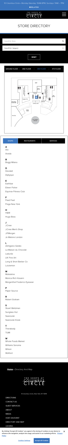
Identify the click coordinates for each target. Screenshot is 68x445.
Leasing (9, 426)
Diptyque (9, 175)
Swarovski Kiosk (12, 320)
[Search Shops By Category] (34, 48)
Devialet (9, 171)
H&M (7, 213)
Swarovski (10, 316)
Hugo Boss (10, 217)
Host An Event (12, 418)
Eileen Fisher (11, 187)
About (9, 409)
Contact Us (11, 401)
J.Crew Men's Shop (14, 229)
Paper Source (11, 291)
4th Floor (56, 69)
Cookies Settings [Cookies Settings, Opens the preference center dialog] (24, 440)
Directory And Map (15, 422)
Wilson (8, 349)
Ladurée (9, 254)
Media (8, 413)
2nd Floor (26, 69)
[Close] (64, 431)
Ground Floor (12, 69)
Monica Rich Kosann (14, 278)
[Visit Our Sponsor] (33, 7)
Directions (11, 397)
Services (53, 141)
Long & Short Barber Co (16, 262)
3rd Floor (41, 69)
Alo (6, 150)
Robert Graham (12, 299)
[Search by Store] (34, 41)
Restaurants (29, 141)
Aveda (8, 154)
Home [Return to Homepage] (10, 369)
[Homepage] (34, 14)
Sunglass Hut (11, 312)
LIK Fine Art (10, 258)
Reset (34, 57)
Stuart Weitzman (12, 308)
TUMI (7, 333)
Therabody (10, 329)
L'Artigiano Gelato (13, 246)
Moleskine (10, 274)
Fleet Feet (10, 200)
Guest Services (13, 405)
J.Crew (8, 225)
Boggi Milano (11, 162)
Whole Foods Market (15, 341)
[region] (34, 436)
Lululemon (10, 265)
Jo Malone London (14, 237)
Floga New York (12, 204)
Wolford (9, 353)
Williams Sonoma (13, 345)
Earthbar (9, 184)
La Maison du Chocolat (15, 250)
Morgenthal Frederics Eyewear (19, 282)
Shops (10, 141)
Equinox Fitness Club (15, 191)
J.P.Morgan (10, 233)
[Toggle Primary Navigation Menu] (64, 14)
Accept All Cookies (41, 440)
